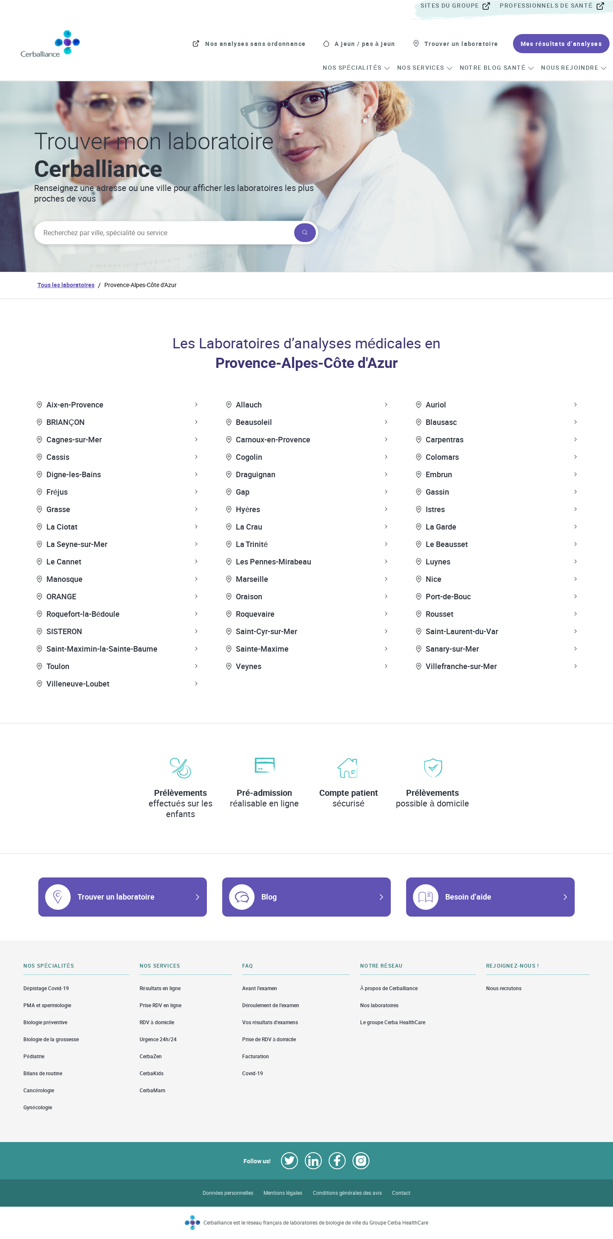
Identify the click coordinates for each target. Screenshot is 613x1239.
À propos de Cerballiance (389, 988)
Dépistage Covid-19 (46, 988)
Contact (401, 1193)
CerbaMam (152, 1090)
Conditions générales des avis (347, 1193)
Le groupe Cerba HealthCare (392, 1022)
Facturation (255, 1056)
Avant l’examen (259, 988)
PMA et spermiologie (47, 1005)
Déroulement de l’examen (271, 1005)
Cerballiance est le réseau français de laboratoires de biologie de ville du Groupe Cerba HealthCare (316, 1222)
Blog (269, 897)
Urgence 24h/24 (158, 1039)
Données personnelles (228, 1193)
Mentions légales (283, 1193)
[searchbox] (163, 232)
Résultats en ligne (160, 988)
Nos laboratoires (379, 1005)
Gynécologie (37, 1107)
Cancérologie (38, 1090)
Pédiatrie (33, 1056)
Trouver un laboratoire (116, 897)
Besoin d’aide (468, 897)
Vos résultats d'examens (270, 1022)
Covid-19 (252, 1073)
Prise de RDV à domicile (269, 1039)
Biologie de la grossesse (51, 1039)
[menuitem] (459, 6)
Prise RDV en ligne (160, 1005)
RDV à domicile (157, 1022)
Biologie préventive (45, 1022)
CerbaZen (151, 1056)
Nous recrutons (503, 988)
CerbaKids (151, 1073)
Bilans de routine (42, 1073)
